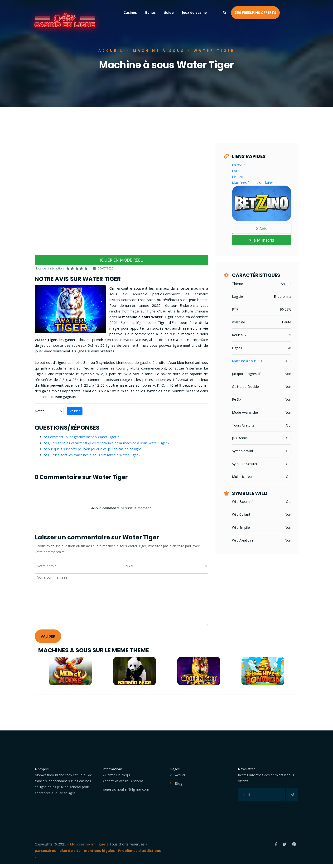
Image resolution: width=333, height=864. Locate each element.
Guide (188, 12)
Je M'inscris (261, 240)
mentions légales (99, 850)
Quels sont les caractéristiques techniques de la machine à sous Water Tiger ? (106, 443)
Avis (261, 228)
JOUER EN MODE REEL (121, 260)
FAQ (235, 170)
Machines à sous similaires (253, 182)
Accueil (180, 775)
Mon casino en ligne (87, 844)
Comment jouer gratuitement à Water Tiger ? (81, 437)
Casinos (149, 12)
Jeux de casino (213, 12)
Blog (178, 783)
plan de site (70, 850)
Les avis (238, 176)
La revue (239, 165)
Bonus (169, 12)
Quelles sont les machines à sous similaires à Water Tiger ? (92, 455)
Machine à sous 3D (247, 361)
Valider (75, 411)
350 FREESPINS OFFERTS (274, 12)
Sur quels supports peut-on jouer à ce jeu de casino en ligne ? (94, 449)
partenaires (45, 850)
